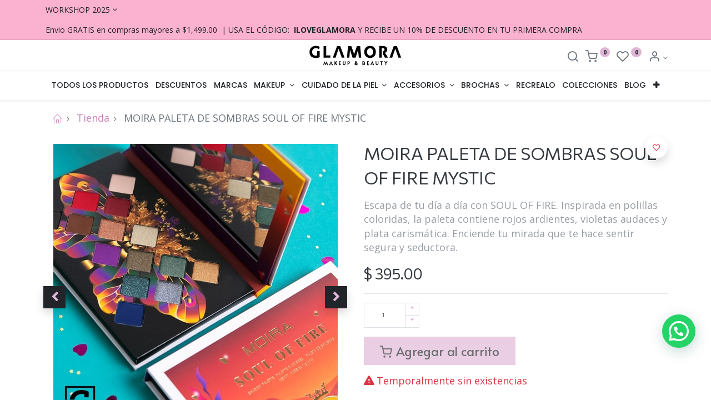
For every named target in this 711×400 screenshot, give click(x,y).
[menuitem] (100, 85)
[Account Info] (658, 57)
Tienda (93, 117)
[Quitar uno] (412, 321)
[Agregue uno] (412, 309)
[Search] (573, 57)
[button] (656, 85)
